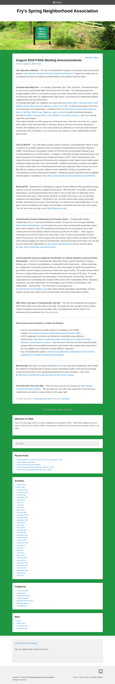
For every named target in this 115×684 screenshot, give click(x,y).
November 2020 (22, 517)
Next (97, 58)
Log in (19, 621)
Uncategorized (22, 606)
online (59, 366)
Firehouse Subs (85, 103)
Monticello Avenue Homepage (26, 643)
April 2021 (20, 507)
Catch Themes (97, 677)
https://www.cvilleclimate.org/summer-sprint (37, 247)
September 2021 (22, 497)
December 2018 (22, 563)
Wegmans (47, 112)
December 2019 (22, 535)
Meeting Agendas (23, 598)
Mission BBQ (71, 103)
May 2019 (20, 550)
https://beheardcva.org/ (56, 208)
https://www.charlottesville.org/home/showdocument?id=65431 (69, 176)
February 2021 (22, 512)
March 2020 (21, 527)
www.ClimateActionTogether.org (31, 289)
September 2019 (22, 543)
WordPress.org (22, 628)
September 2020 (22, 520)
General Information (23, 596)
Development (21, 593)
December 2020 (22, 515)
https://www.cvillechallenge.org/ (30, 225)
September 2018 (22, 570)
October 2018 (21, 568)
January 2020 (21, 533)
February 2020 (22, 530)
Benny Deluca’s (36, 106)
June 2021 (20, 505)
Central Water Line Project (26, 462)
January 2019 (21, 560)
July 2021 (20, 502)
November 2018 (22, 565)
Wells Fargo (37, 112)
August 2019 (21, 545)
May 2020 (20, 525)
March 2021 (21, 510)
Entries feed (21, 623)
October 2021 (21, 495)
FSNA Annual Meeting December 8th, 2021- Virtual (34, 470)
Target (87, 115)
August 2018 (21, 573)
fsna (39, 64)
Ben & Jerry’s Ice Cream (57, 106)
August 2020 (21, 522)
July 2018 (20, 575)
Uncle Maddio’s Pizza (56, 115)
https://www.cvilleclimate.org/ (59, 244)
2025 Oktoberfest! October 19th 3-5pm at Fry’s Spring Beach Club (39, 460)
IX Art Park (26, 112)
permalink (65, 399)
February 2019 (22, 558)
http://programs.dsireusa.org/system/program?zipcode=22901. (54, 333)
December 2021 (22, 490)
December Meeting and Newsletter (29, 465)
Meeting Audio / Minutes (25, 601)
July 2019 (20, 548)
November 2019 (22, 538)
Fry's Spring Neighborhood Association (57, 10)
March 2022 (21, 487)
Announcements (39, 399)
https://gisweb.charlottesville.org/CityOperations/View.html (48, 73)
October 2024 (21, 485)
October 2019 (21, 540)
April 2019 (20, 553)
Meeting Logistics (23, 603)
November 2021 (22, 492)
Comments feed (22, 626)
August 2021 (21, 500)
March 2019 (21, 555)
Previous (88, 58)
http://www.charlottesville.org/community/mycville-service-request (46, 375)
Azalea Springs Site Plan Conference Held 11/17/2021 (35, 467)
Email (101, 671)
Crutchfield (61, 112)
